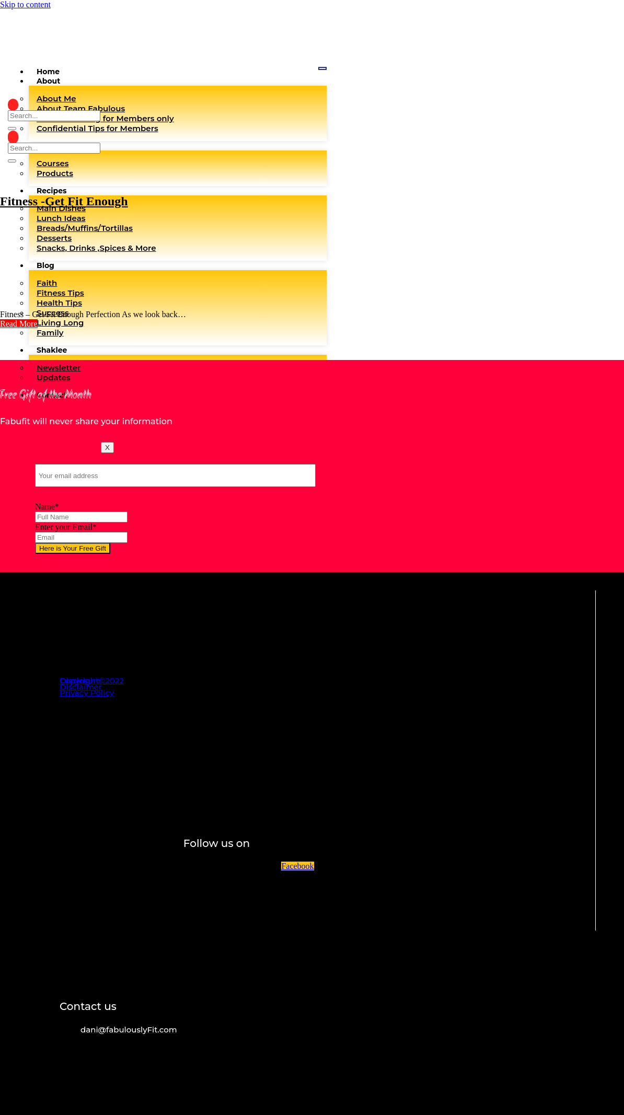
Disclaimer (81, 687)
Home (48, 71)
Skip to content (25, 4)
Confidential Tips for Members (97, 128)
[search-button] (12, 128)
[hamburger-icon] (322, 68)
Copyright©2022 (92, 681)
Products (55, 173)
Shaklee (52, 350)
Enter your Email (66, 526)
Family (50, 333)
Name (47, 506)
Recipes (52, 190)
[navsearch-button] (13, 105)
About (48, 81)
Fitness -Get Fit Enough (64, 201)
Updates (54, 377)
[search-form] (54, 115)
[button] (19, 323)
